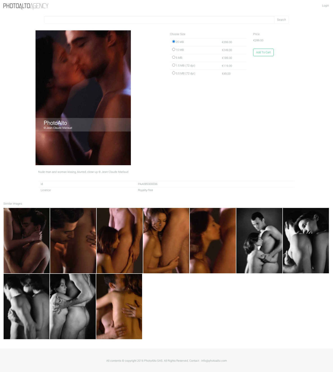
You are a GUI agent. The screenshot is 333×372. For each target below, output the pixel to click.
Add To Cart (263, 52)
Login (325, 6)
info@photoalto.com (214, 361)
